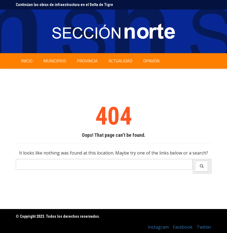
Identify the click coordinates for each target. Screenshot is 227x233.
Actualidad (120, 61)
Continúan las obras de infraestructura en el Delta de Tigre (64, 4)
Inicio (27, 61)
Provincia (87, 61)
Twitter (204, 227)
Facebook (182, 227)
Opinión (151, 61)
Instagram (158, 227)
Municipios (54, 61)
